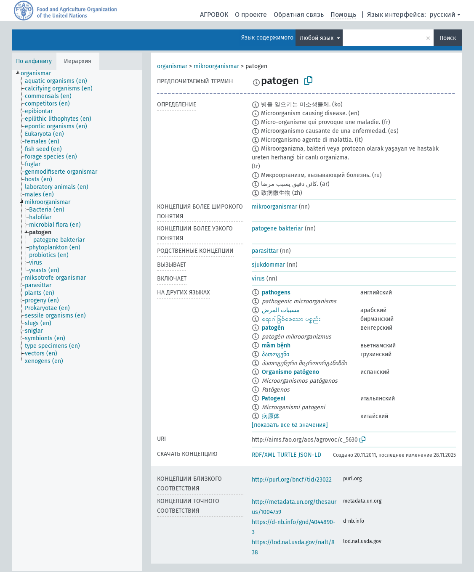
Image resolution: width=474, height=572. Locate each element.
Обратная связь (299, 15)
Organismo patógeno (290, 372)
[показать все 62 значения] (290, 425)
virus (258, 278)
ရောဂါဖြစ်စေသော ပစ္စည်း (291, 319)
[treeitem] (39, 73)
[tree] (77, 320)
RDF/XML (263, 454)
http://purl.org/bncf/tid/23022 (292, 479)
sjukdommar (268, 264)
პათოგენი (275, 354)
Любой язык (317, 38)
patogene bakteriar (277, 228)
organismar (172, 66)
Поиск (447, 38)
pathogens (276, 292)
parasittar (265, 250)
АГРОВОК (214, 15)
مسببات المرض (281, 310)
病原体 (271, 416)
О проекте (251, 15)
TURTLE (286, 454)
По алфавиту (34, 61)
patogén (273, 327)
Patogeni (273, 398)
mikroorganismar (216, 66)
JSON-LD (309, 454)
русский (442, 15)
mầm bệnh (276, 345)
